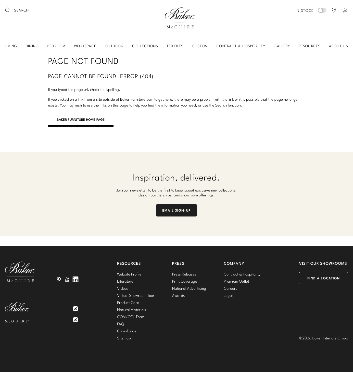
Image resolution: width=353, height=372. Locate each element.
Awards (178, 295)
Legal (228, 295)
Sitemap (124, 337)
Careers (230, 288)
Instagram (75, 309)
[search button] (8, 10)
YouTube (67, 279)
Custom (200, 46)
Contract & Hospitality (240, 46)
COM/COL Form (130, 316)
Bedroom (56, 46)
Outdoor (114, 46)
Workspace (85, 46)
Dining (32, 46)
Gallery (282, 46)
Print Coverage (184, 281)
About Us (338, 46)
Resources (310, 46)
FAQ (120, 323)
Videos (122, 288)
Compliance (127, 330)
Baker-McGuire (179, 17)
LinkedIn (75, 279)
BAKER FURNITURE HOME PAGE (81, 119)
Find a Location (323, 278)
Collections (145, 46)
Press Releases (184, 274)
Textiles (175, 46)
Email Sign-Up (176, 210)
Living (11, 46)
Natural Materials (131, 309)
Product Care (128, 302)
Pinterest (59, 279)
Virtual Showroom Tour (135, 295)
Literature (125, 281)
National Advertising (189, 288)
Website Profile (129, 274)
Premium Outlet (236, 281)
